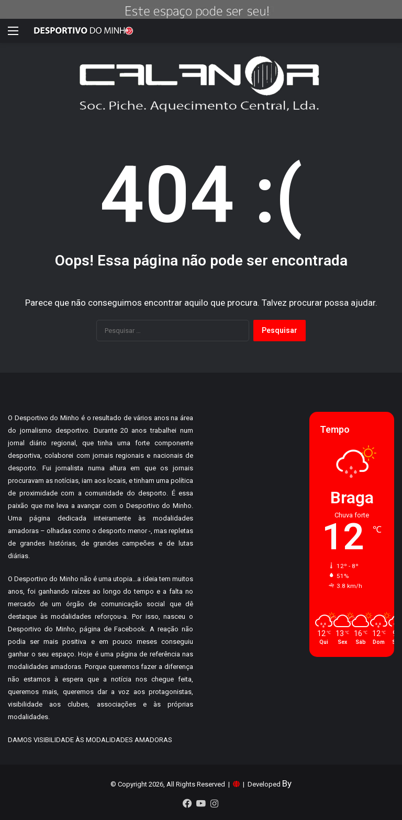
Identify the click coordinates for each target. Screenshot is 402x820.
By (287, 783)
